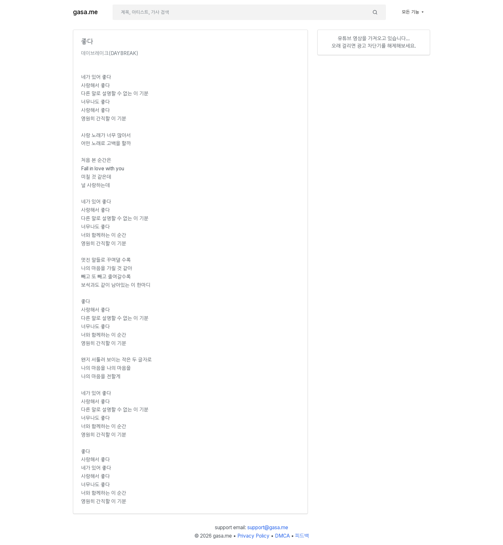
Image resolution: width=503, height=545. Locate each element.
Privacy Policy (253, 536)
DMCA (282, 536)
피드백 (302, 536)
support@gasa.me (267, 527)
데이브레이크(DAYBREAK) (109, 53)
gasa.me (85, 12)
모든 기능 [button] (411, 11)
